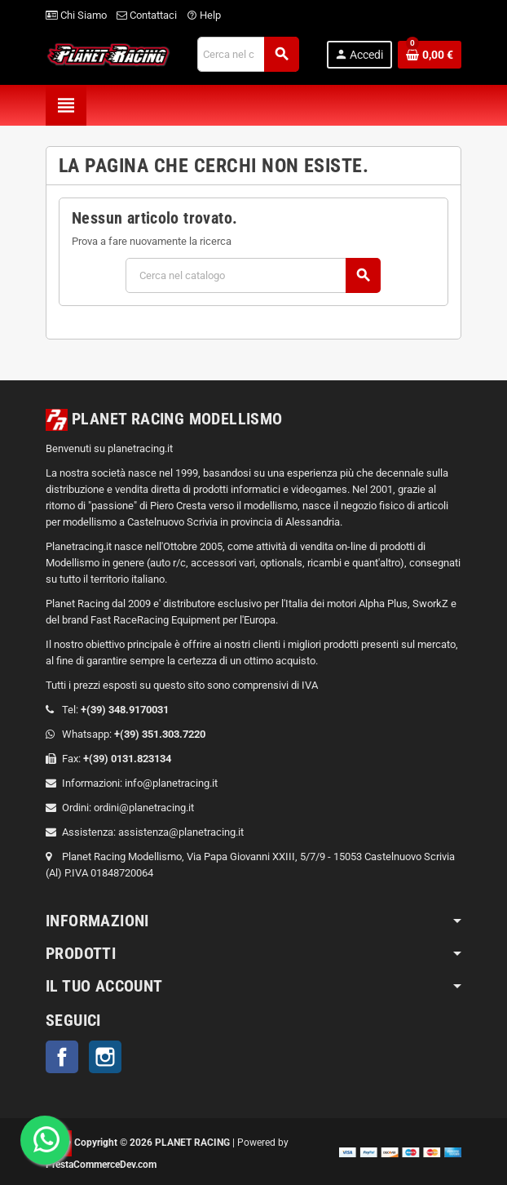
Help (204, 15)
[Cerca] (247, 54)
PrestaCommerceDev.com (101, 1164)
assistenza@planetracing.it (181, 832)
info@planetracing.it (171, 783)
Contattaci (147, 15)
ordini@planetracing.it (144, 807)
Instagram (105, 1057)
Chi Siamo (76, 15)
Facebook (62, 1057)
